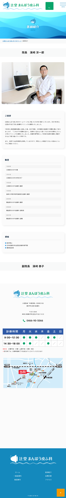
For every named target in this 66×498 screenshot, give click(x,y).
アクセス (48, 480)
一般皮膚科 (18, 476)
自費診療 (48, 476)
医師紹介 (48, 472)
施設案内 (17, 480)
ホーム (17, 472)
